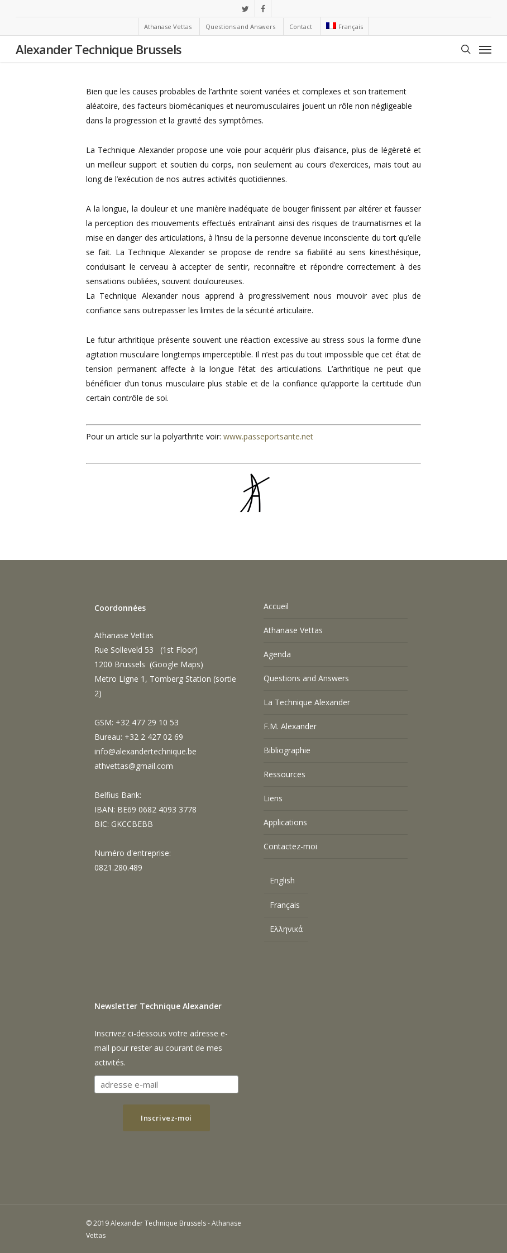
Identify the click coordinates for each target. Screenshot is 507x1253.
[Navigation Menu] (485, 49)
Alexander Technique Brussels (98, 49)
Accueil (276, 606)
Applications (285, 822)
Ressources (284, 774)
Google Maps (176, 664)
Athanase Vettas (293, 630)
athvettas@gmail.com (133, 766)
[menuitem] (344, 26)
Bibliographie (287, 750)
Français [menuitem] (285, 905)
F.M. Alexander (290, 726)
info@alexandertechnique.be (145, 751)
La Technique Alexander (307, 702)
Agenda (277, 654)
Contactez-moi (290, 846)
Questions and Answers (306, 678)
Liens (273, 798)
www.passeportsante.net (268, 436)
